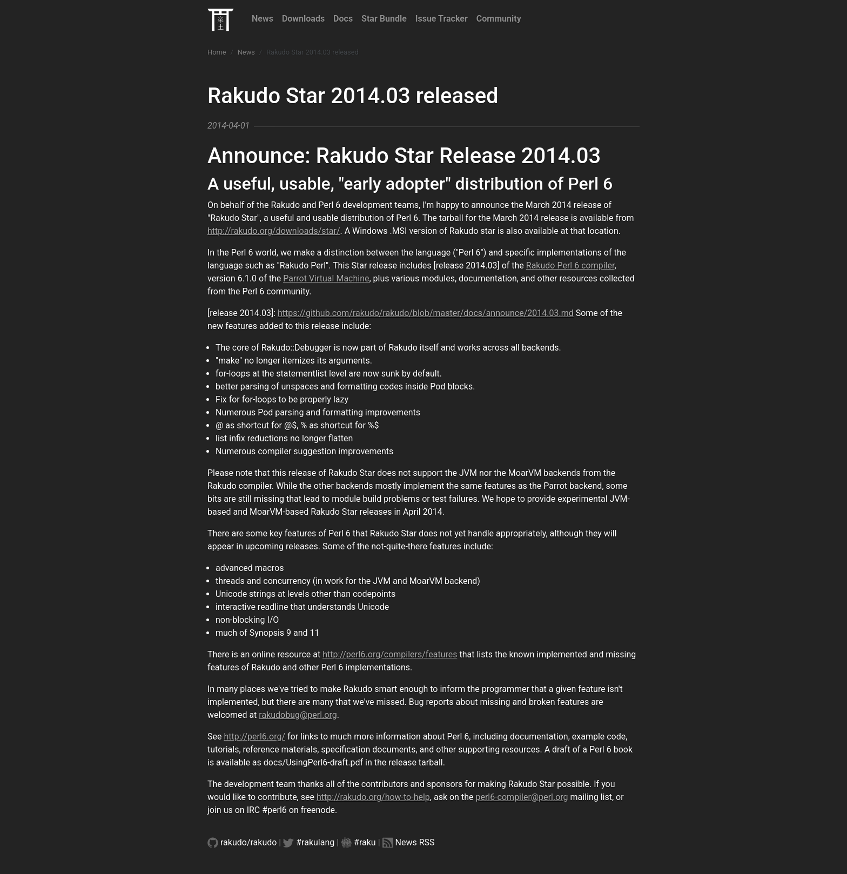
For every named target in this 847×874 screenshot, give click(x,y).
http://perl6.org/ (254, 736)
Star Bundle (384, 19)
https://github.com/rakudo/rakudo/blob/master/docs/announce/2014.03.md (426, 313)
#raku (365, 842)
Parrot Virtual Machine (326, 278)
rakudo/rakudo (248, 842)
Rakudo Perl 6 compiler (570, 265)
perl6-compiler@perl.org (521, 797)
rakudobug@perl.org (298, 715)
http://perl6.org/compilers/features (389, 654)
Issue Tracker (441, 19)
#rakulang (315, 842)
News (262, 19)
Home (216, 52)
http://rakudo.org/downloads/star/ (273, 231)
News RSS (415, 842)
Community (498, 19)
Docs (343, 19)
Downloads (303, 19)
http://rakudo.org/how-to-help (373, 797)
